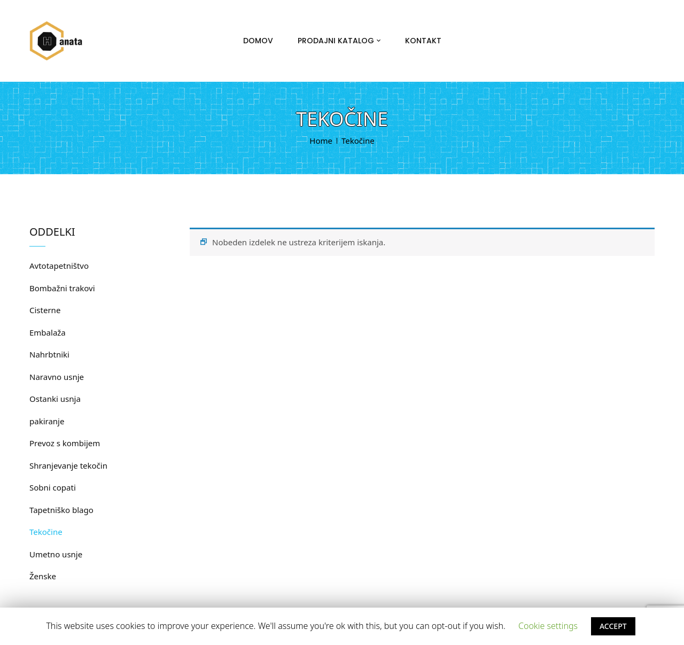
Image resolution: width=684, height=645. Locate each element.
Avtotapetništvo (59, 265)
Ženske (42, 576)
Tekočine (46, 531)
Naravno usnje (56, 376)
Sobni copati (52, 487)
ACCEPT (613, 626)
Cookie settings (548, 626)
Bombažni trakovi (62, 288)
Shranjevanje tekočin (68, 465)
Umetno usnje (55, 554)
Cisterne (44, 310)
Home (320, 140)
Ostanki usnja (55, 398)
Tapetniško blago (61, 509)
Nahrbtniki (49, 354)
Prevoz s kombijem (64, 443)
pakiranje (46, 421)
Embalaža (47, 332)
